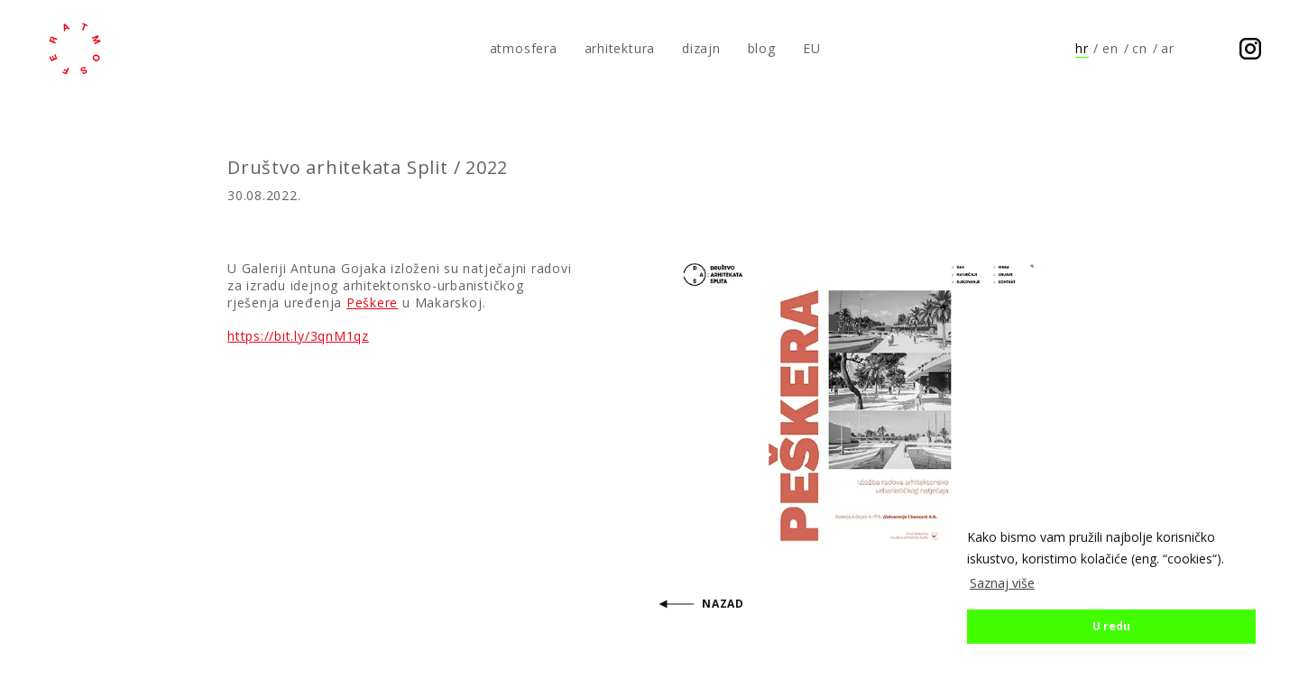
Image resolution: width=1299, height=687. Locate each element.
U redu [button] (1111, 626)
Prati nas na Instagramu (1250, 49)
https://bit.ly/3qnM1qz (298, 335)
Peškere (372, 302)
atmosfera (75, 49)
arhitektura (620, 48)
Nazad (723, 603)
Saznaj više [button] (1002, 582)
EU (812, 48)
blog (762, 48)
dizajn (701, 48)
